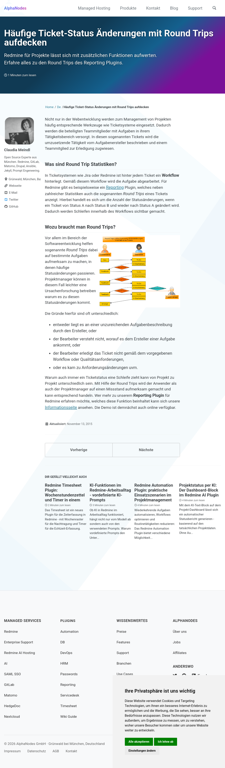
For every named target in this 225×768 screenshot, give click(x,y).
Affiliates (180, 653)
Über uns (180, 631)
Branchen (124, 663)
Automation (70, 631)
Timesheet (69, 706)
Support (193, 8)
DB (62, 642)
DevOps (66, 653)
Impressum (13, 751)
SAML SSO (13, 674)
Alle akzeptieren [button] (139, 741)
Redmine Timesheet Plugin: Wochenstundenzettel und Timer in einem (65, 518)
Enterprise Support (19, 642)
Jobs (177, 642)
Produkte (127, 8)
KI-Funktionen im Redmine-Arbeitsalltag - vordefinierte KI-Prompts (110, 518)
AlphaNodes (15, 8)
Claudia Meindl (17, 153)
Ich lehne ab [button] (166, 741)
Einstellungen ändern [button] (142, 750)
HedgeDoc (12, 706)
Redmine (11, 631)
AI (6, 663)
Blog (172, 8)
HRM (64, 663)
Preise (122, 631)
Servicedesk (70, 695)
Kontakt (152, 8)
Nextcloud (12, 716)
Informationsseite (111, 426)
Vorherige (79, 475)
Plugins (68, 620)
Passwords (69, 674)
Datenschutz (38, 751)
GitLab (9, 684)
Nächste (146, 475)
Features (124, 642)
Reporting (150, 193)
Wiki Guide (69, 716)
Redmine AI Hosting (20, 653)
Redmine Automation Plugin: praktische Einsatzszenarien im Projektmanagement (153, 518)
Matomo (11, 695)
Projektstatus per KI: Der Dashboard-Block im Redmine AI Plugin (199, 516)
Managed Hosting (92, 8)
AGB (58, 751)
